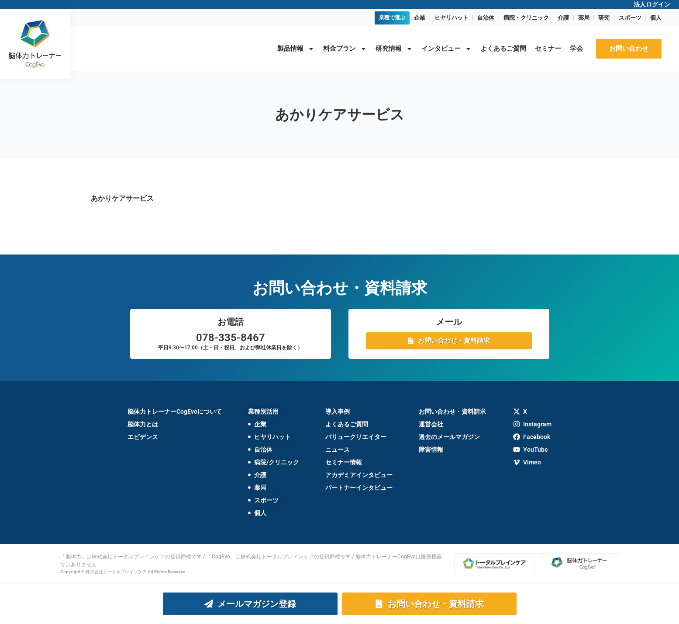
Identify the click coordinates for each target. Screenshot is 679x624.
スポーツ (630, 17)
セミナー (548, 48)
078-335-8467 (230, 337)
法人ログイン (652, 4)
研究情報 (394, 48)
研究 (604, 17)
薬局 (583, 17)
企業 (419, 17)
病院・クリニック (526, 17)
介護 (563, 17)
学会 (576, 48)
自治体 (485, 17)
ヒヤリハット (451, 17)
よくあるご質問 (503, 48)
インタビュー (446, 48)
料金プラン (345, 48)
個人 (656, 17)
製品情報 (295, 48)
